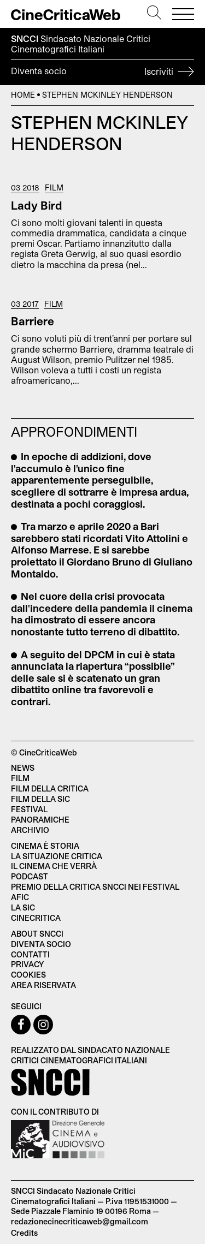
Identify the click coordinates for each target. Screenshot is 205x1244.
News (22, 767)
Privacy (27, 964)
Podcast (29, 876)
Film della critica (50, 788)
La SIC (23, 907)
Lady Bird (36, 205)
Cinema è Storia (45, 845)
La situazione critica (56, 856)
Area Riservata (43, 985)
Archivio (30, 830)
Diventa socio (102, 73)
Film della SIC (40, 798)
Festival (29, 809)
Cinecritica (36, 917)
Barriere (32, 321)
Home (23, 94)
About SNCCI (37, 933)
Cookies (28, 974)
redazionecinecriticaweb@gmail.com (79, 1221)
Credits (24, 1232)
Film (54, 187)
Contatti (30, 954)
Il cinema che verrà (54, 866)
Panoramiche (40, 819)
